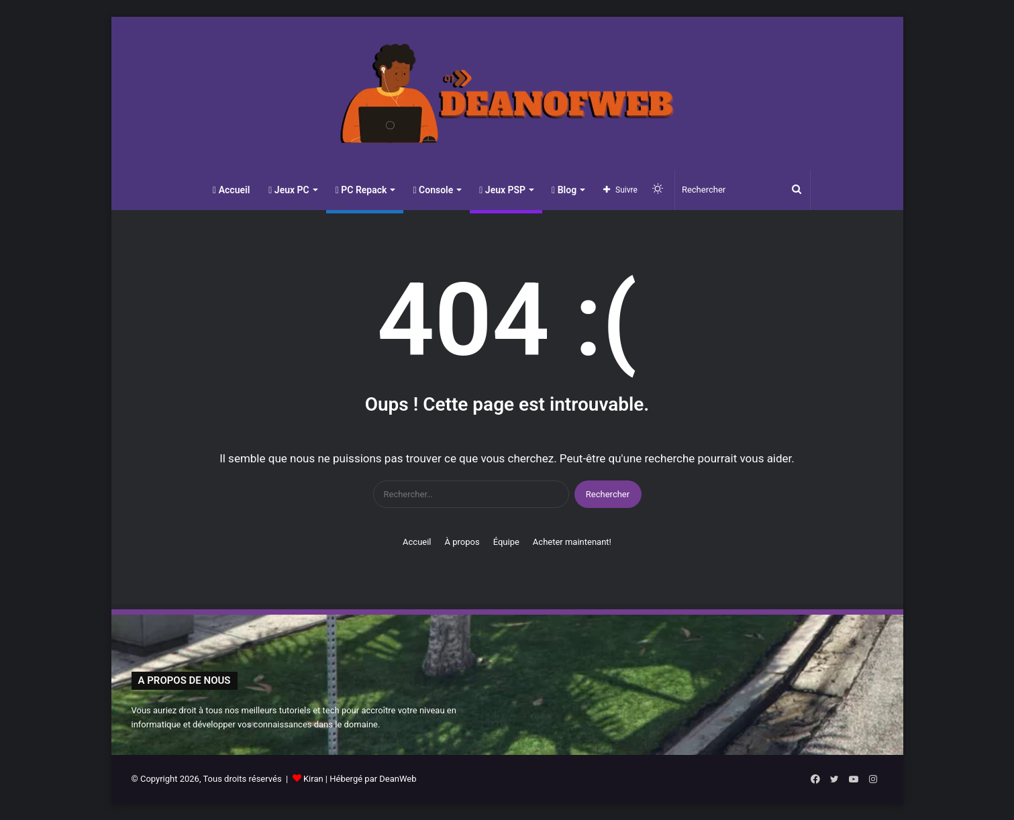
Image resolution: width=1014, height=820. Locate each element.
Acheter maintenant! (572, 542)
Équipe (506, 542)
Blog (564, 190)
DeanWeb (397, 779)
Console (433, 190)
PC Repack (361, 190)
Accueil (231, 190)
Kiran (313, 779)
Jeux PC (288, 190)
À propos (462, 542)
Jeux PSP (502, 190)
